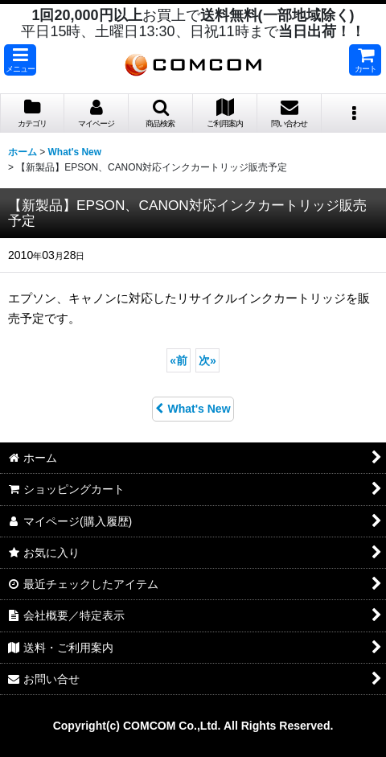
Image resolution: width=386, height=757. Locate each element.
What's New (192, 408)
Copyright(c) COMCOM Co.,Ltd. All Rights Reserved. (193, 725)
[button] (20, 60)
